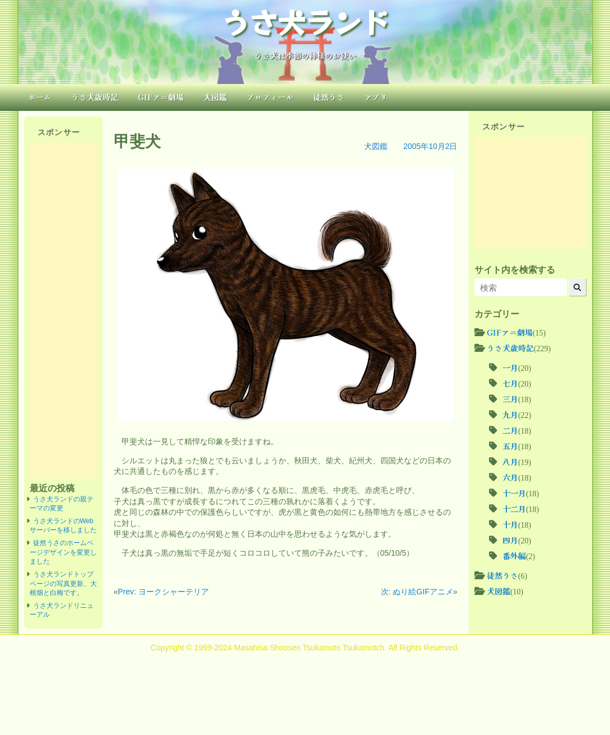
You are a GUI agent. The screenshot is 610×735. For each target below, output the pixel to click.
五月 (510, 446)
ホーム (40, 97)
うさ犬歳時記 (94, 97)
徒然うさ (328, 97)
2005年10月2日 (430, 146)
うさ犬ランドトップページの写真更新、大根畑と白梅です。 (63, 583)
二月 (510, 430)
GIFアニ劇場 (161, 97)
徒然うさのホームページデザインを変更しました (63, 552)
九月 (510, 414)
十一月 (514, 493)
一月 (510, 367)
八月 (510, 461)
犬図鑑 (215, 97)
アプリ (376, 97)
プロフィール (270, 97)
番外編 (514, 555)
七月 (510, 383)
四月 (510, 540)
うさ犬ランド (305, 21)
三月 (510, 398)
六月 (510, 477)
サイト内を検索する (514, 269)
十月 (510, 524)
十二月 (514, 508)
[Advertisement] (63, 310)
